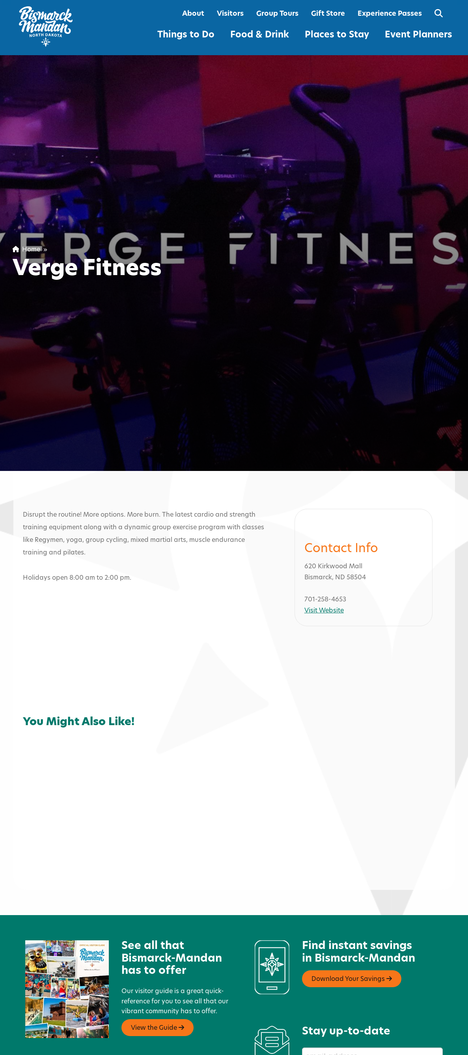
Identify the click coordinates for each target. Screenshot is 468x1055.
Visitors (230, 14)
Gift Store (328, 14)
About (193, 14)
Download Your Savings (351, 939)
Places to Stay (337, 35)
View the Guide (157, 988)
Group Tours (277, 14)
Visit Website (324, 571)
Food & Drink (259, 35)
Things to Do (185, 35)
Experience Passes (390, 14)
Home (26, 250)
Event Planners (418, 35)
